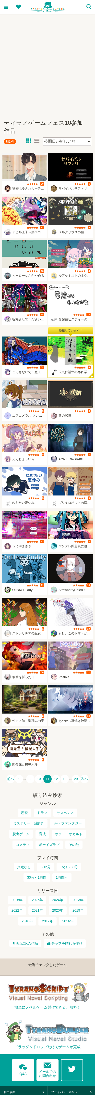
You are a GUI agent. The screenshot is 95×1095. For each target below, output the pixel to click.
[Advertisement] (46, 64)
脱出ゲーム (21, 834)
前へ (10, 779)
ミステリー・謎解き (28, 823)
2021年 (37, 910)
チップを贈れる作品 (66, 943)
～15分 (45, 867)
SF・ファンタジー (67, 823)
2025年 (37, 900)
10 (39, 779)
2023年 (77, 900)
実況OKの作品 (26, 943)
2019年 (77, 910)
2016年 (67, 921)
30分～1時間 (36, 877)
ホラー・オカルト (69, 834)
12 (56, 779)
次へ (84, 779)
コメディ (23, 845)
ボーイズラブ (49, 845)
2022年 (17, 910)
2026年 (17, 900)
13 (64, 779)
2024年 (57, 900)
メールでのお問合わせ (47, 1069)
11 (47, 779)
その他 (74, 845)
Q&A (23, 1069)
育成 (42, 834)
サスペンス (65, 813)
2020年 (57, 910)
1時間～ (62, 877)
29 (76, 779)
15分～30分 (69, 867)
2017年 (47, 921)
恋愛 (24, 813)
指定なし (24, 867)
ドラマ (42, 813)
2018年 (27, 921)
